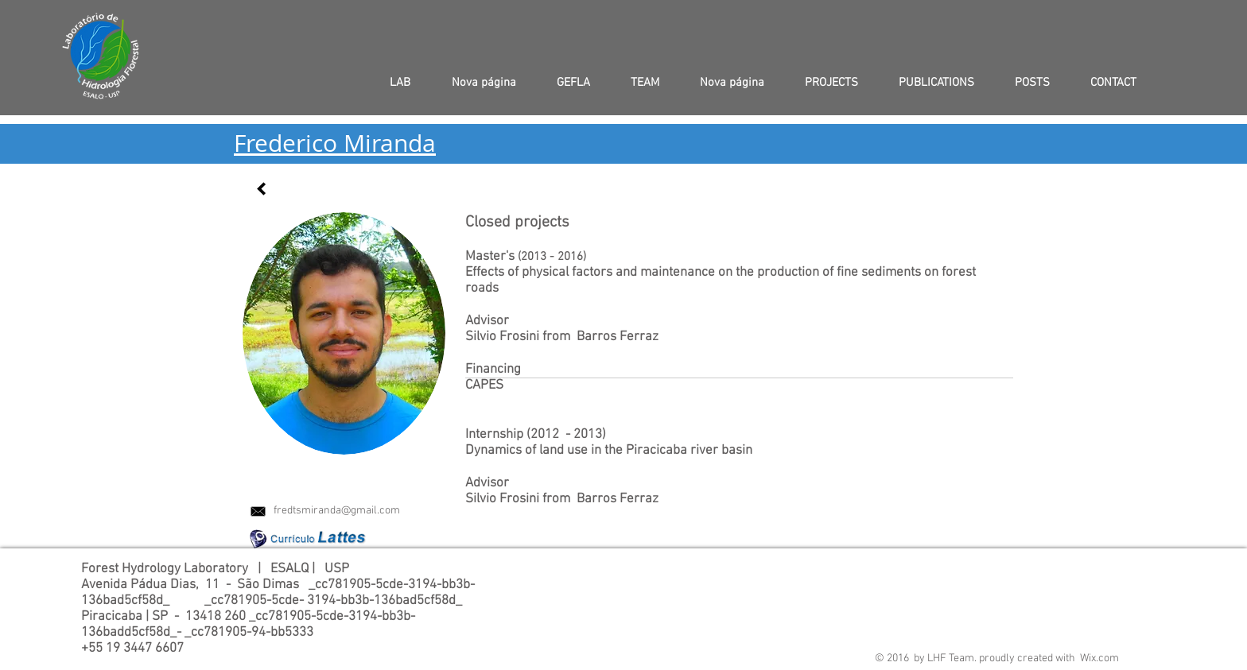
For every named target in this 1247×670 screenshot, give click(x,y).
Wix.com (1099, 658)
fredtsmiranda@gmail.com (337, 510)
